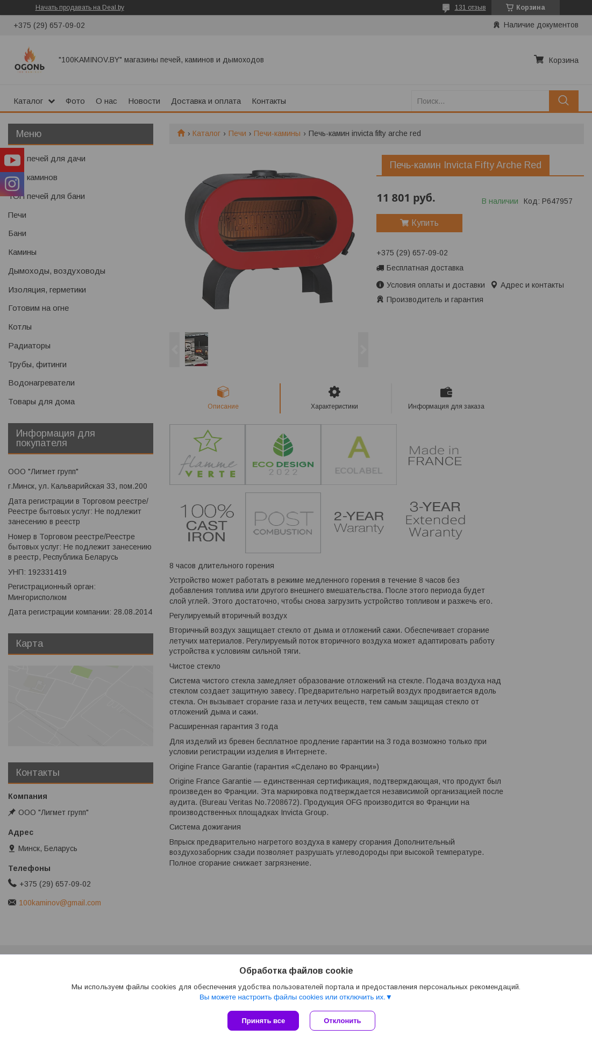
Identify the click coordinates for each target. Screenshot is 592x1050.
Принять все (263, 1021)
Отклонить (342, 1021)
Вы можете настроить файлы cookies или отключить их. (292, 997)
